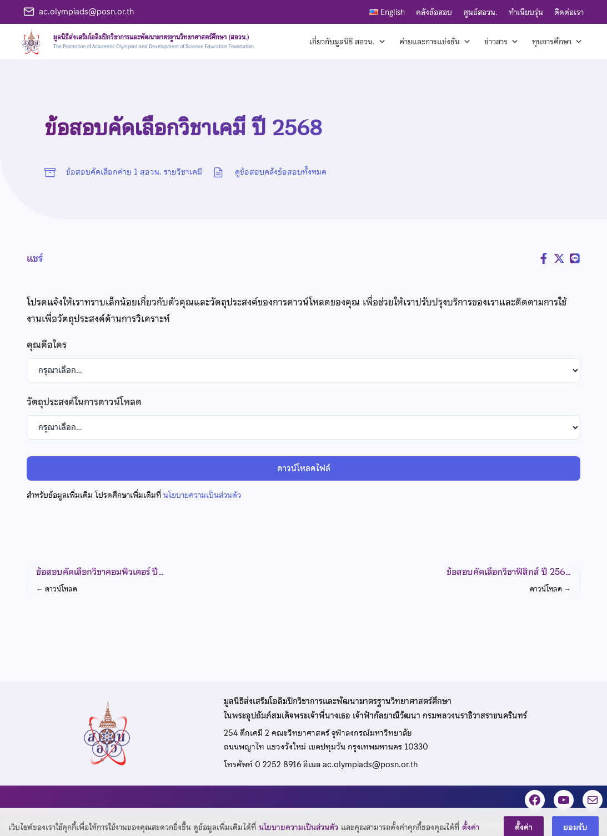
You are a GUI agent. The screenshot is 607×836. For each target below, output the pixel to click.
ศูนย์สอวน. (480, 12)
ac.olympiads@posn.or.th (86, 11)
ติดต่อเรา (569, 12)
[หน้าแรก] (136, 41)
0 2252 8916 (278, 764)
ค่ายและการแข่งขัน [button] (435, 41)
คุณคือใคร (47, 345)
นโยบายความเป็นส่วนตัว (202, 495)
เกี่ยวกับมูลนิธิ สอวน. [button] (347, 41)
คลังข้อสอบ (434, 12)
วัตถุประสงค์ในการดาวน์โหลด (84, 402)
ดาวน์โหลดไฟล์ (303, 468)
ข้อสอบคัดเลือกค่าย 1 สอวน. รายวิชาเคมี (134, 172)
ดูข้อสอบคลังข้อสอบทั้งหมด (281, 172)
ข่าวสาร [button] (501, 41)
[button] (160, 580)
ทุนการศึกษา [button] (557, 41)
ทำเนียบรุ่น (526, 12)
